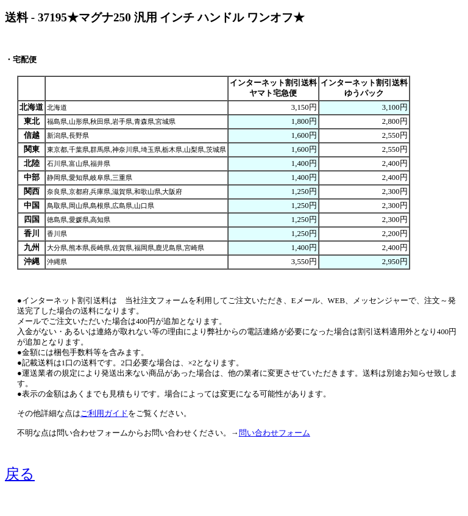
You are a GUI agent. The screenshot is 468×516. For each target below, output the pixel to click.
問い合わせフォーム (274, 433)
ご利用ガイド (104, 413)
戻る (20, 474)
